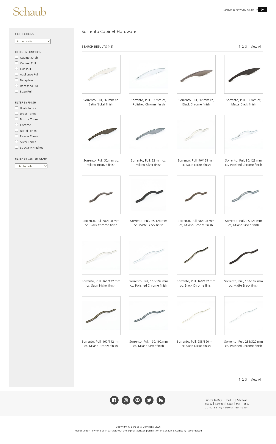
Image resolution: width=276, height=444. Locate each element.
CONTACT (231, 19)
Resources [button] (209, 19)
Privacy (208, 403)
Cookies (219, 403)
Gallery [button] (185, 19)
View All (256, 46)
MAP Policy (242, 403)
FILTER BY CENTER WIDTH (31, 158)
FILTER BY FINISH (25, 102)
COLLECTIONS (24, 34)
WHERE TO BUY (254, 19)
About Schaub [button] (135, 19)
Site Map (242, 400)
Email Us (229, 400)
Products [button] (162, 19)
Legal (230, 403)
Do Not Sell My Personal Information (226, 407)
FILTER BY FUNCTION (28, 52)
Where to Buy (214, 400)
